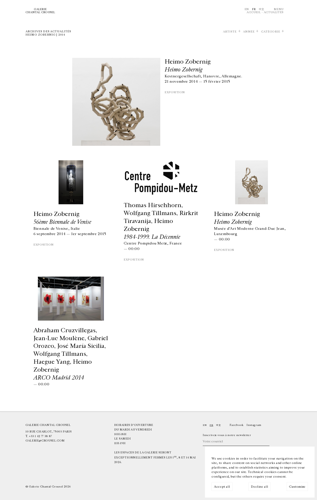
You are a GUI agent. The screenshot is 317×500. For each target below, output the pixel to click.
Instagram (254, 425)
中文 (261, 9)
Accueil (254, 12)
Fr (254, 9)
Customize (297, 487)
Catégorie (270, 31)
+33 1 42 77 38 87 (40, 436)
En (247, 9)
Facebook (236, 425)
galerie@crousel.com (45, 440)
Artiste (230, 31)
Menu (279, 9)
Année (249, 31)
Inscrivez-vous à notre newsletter (227, 435)
